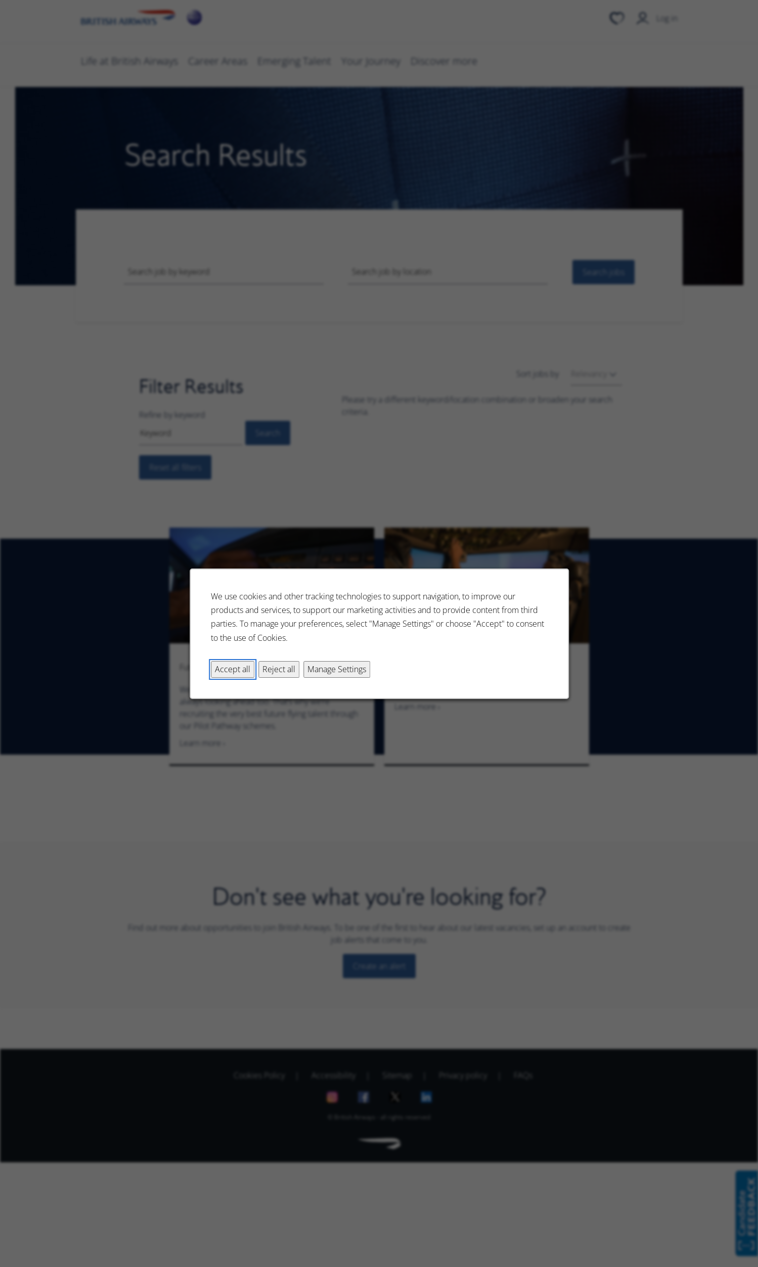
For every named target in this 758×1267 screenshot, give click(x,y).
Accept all (232, 668)
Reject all (278, 668)
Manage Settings (336, 668)
